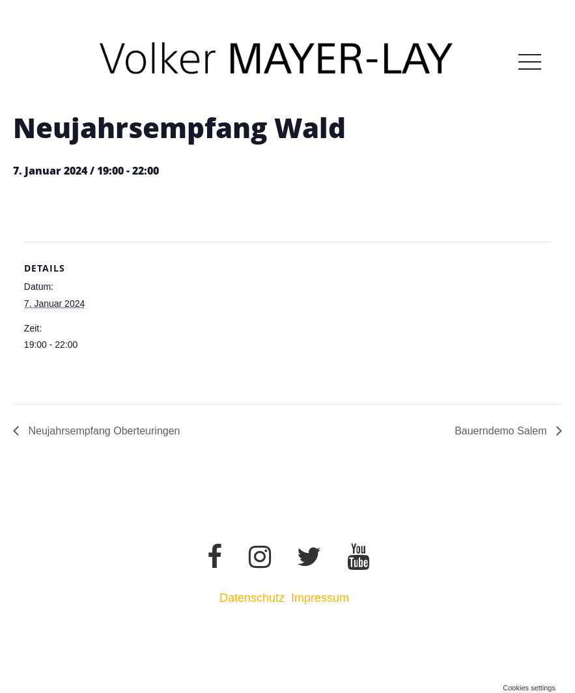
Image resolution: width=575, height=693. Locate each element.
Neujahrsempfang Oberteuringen (102, 430)
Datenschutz (252, 597)
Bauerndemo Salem (502, 430)
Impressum (321, 597)
